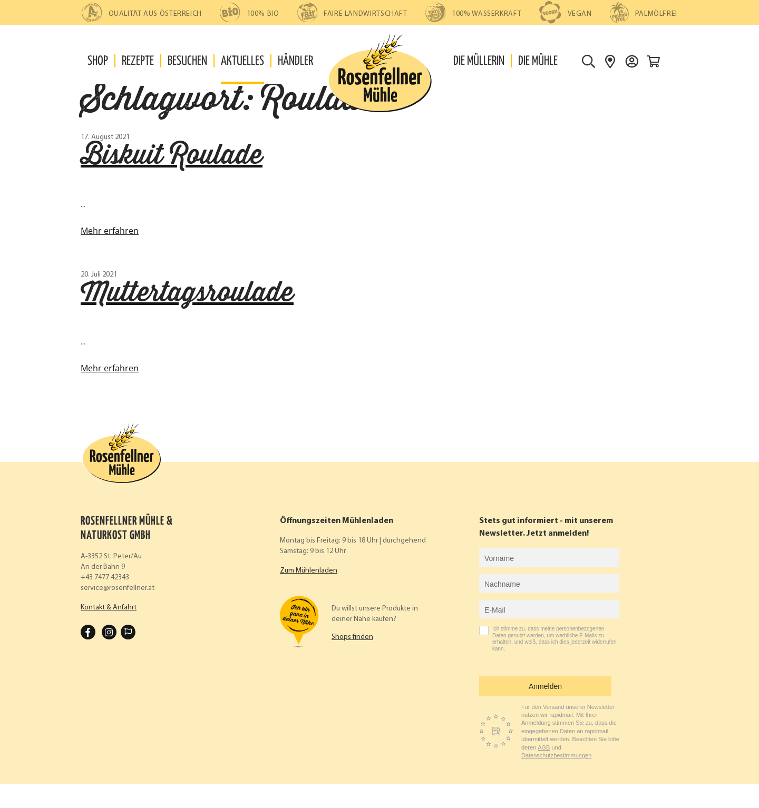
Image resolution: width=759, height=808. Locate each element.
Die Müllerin (478, 61)
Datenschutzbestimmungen (556, 755)
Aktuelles (242, 61)
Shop (97, 61)
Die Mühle (538, 61)
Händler (295, 61)
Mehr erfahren (110, 230)
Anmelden (545, 686)
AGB (544, 747)
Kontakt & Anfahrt (109, 608)
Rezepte (138, 61)
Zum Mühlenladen (308, 571)
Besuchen (187, 61)
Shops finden (352, 637)
